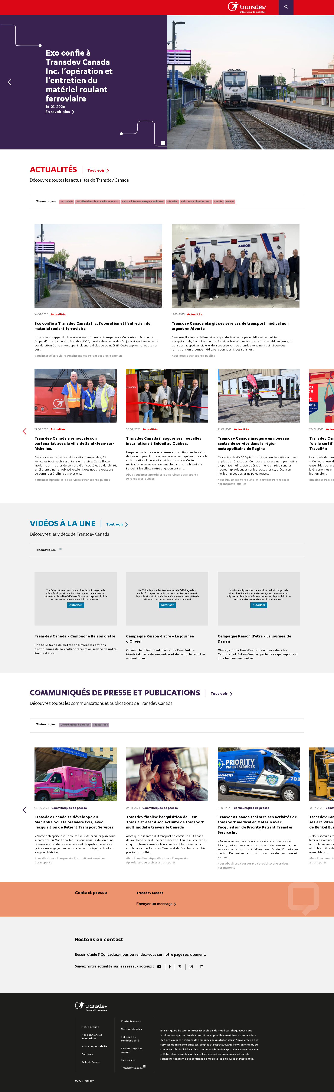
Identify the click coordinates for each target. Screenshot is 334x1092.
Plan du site (128, 1058)
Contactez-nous (115, 953)
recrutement (194, 953)
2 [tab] (171, 143)
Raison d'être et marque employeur (143, 201)
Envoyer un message (154, 902)
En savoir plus (60, 112)
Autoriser (75, 604)
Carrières (87, 1053)
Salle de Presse (91, 1061)
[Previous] (10, 82)
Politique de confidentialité (130, 1037)
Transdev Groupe (133, 1066)
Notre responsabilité (95, 1045)
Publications (100, 724)
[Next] (323, 82)
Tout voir (98, 170)
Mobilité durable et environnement (97, 201)
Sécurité (172, 201)
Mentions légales (131, 1028)
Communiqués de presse (74, 724)
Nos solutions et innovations (92, 1035)
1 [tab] (163, 143)
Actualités (66, 201)
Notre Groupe (90, 1025)
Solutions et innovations (196, 201)
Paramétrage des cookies (131, 1049)
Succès (218, 201)
